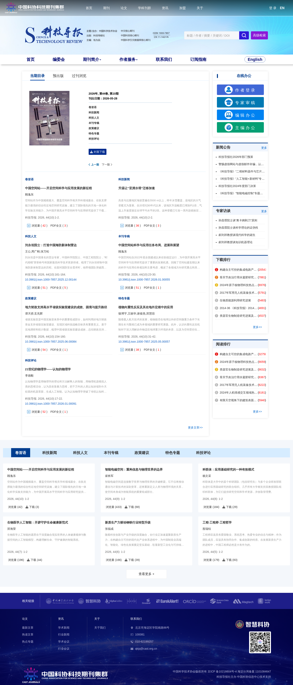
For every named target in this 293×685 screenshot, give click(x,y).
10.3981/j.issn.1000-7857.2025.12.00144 (51, 279)
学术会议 (63, 641)
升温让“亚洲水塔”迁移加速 (136, 188)
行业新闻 (63, 634)
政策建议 (94, 128)
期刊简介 (92, 59)
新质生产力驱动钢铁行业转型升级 (128, 522)
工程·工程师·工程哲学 (217, 522)
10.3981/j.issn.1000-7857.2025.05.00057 (144, 341)
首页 (89, 8)
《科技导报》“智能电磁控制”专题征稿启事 (245, 193)
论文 (124, 8)
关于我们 (100, 627)
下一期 (107, 164)
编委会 (59, 59)
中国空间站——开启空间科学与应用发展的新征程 (58, 188)
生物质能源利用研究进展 (233, 300)
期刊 (106, 8)
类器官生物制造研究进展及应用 (237, 315)
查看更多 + (146, 574)
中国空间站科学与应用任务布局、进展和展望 (148, 245)
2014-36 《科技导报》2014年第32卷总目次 (244, 308)
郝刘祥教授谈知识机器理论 (236, 242)
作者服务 (128, 59)
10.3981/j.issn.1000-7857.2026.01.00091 (51, 403)
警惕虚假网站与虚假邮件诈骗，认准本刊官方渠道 (250, 164)
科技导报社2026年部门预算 (236, 156)
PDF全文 (56, 225)
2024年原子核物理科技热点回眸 (237, 285)
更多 (264, 147)
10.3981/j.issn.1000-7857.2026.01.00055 (144, 279)
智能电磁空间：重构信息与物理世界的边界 (134, 469)
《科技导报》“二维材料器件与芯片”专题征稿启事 (249, 171)
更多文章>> (195, 427)
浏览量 (36, 225)
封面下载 (97, 151)
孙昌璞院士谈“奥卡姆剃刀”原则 (238, 220)
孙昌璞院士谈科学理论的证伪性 (238, 227)
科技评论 (94, 138)
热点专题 (27, 641)
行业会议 (63, 648)
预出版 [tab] (58, 76)
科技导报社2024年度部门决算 (237, 186)
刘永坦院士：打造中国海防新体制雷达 (51, 245)
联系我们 (164, 59)
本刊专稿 (94, 123)
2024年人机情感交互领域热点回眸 (239, 392)
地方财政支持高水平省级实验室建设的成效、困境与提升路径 (66, 307)
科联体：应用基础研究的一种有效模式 (228, 469)
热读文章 (27, 634)
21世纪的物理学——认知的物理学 (48, 369)
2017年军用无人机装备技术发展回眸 (240, 292)
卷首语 (93, 107)
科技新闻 (94, 112)
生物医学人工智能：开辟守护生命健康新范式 (37, 522)
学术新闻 (63, 627)
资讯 (165, 8)
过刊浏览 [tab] (79, 76)
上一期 (94, 164)
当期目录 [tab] (37, 76)
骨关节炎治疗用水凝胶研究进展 (237, 277)
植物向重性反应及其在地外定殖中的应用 (145, 307)
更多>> (257, 327)
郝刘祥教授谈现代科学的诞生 (237, 234)
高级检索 (259, 35)
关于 (200, 8)
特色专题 (94, 133)
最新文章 (27, 627)
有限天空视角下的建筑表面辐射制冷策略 (243, 400)
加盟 (182, 8)
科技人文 (94, 117)
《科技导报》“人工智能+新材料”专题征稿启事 (247, 178)
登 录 (272, 8)
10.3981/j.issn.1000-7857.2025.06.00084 (51, 341)
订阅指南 (198, 59)
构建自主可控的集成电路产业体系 (238, 269)
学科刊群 (144, 8)
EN (282, 8)
